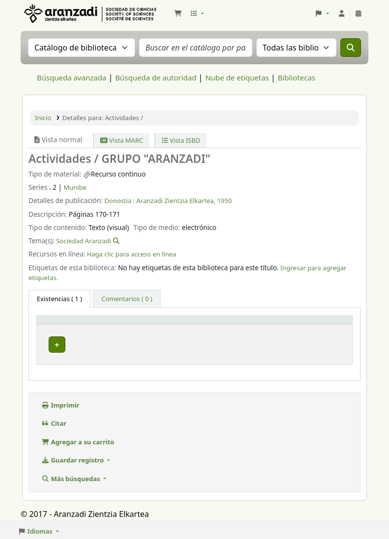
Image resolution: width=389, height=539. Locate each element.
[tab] (127, 299)
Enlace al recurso (260, 342)
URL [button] (242, 324)
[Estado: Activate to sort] (321, 324)
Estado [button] (305, 324)
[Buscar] (350, 47)
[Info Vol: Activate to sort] (201, 324)
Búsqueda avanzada (72, 77)
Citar (53, 420)
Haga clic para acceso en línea (131, 254)
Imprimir (60, 402)
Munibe (75, 187)
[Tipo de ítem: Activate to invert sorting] (67, 324)
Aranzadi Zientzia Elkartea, (176, 200)
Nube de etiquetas (237, 77)
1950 (224, 200)
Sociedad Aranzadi (83, 240)
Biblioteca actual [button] (128, 324)
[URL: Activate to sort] (260, 324)
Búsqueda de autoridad (155, 77)
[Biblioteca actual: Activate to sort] (134, 324)
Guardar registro (73, 457)
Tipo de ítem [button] (61, 324)
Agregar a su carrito (77, 439)
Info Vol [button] (188, 324)
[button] (178, 14)
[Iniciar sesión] (342, 14)
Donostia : (120, 200)
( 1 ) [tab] (59, 298)
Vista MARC (121, 140)
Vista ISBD (181, 140)
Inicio (43, 117)
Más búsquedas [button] (71, 475)
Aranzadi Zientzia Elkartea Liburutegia (47, 14)
